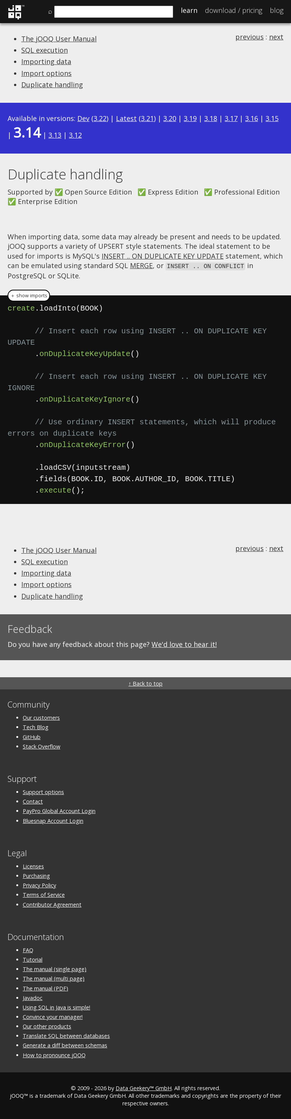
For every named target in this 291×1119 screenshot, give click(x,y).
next (276, 36)
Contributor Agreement (52, 903)
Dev (83, 118)
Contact (33, 801)
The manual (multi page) (53, 978)
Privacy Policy (39, 884)
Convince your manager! (53, 1016)
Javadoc (32, 997)
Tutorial (32, 959)
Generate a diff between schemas (65, 1044)
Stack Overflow (41, 745)
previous (249, 36)
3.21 (147, 118)
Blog (276, 10)
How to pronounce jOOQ (54, 1054)
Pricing (233, 10)
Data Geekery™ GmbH (144, 1087)
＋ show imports (28, 295)
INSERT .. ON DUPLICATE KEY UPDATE (163, 256)
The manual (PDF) (45, 987)
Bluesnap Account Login (53, 820)
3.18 (210, 118)
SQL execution (44, 50)
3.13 (54, 135)
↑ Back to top (145, 683)
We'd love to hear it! (184, 643)
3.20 (169, 118)
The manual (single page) (54, 968)
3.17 (231, 118)
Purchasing (36, 875)
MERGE (141, 265)
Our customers (41, 717)
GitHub (32, 736)
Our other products (47, 1026)
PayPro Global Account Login (59, 810)
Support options (43, 791)
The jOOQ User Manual (59, 38)
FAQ (28, 949)
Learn (189, 10)
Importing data (46, 61)
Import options (46, 73)
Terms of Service (44, 894)
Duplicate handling (52, 84)
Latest (126, 118)
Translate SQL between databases (66, 1035)
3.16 (251, 118)
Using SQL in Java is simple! (56, 1006)
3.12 (75, 135)
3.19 (190, 118)
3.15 (272, 118)
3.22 (100, 118)
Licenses (33, 865)
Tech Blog (35, 726)
